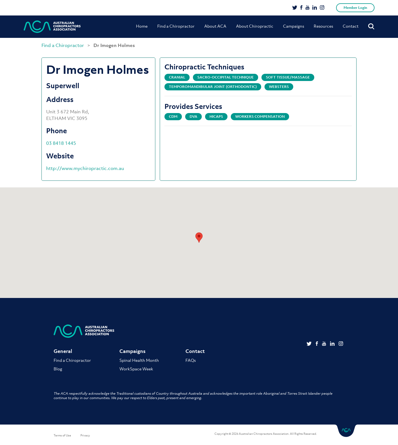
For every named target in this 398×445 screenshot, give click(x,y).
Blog (58, 368)
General (63, 351)
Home (142, 26)
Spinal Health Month (139, 360)
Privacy (85, 435)
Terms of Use (62, 435)
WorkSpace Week (136, 368)
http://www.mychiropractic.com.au (85, 168)
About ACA (215, 26)
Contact (350, 26)
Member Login (355, 7)
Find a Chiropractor (176, 26)
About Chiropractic (254, 26)
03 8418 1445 (61, 143)
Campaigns (293, 26)
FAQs (190, 360)
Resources (323, 26)
